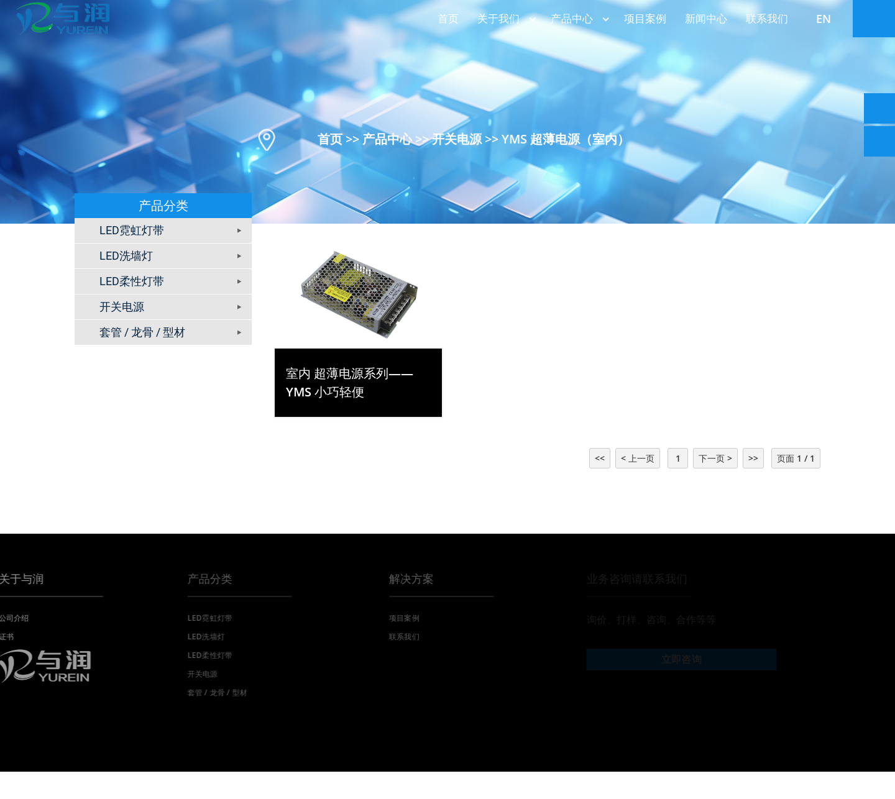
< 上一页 (637, 458)
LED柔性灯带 (131, 281)
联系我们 (767, 18)
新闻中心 (706, 18)
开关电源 (457, 138)
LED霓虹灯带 (131, 230)
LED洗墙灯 (126, 255)
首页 (448, 18)
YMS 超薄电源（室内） (566, 138)
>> (753, 458)
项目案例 (645, 18)
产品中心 (578, 18)
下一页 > (715, 458)
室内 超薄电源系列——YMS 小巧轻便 (349, 382)
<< (600, 458)
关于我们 (504, 18)
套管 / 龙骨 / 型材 (142, 332)
